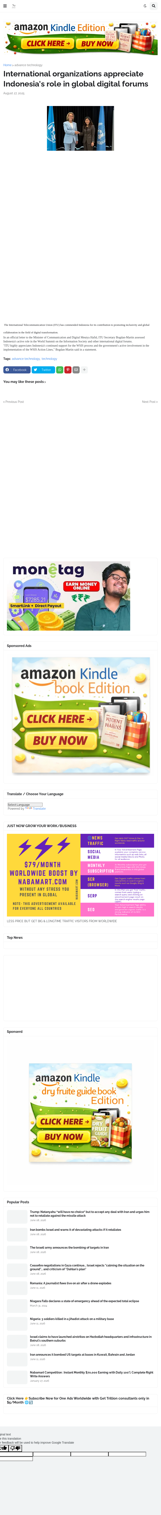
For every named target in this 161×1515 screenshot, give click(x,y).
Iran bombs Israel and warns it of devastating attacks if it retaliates (75, 1229)
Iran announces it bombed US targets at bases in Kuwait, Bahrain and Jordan (82, 1354)
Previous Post (14, 401)
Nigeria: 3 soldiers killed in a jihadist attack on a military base (72, 1319)
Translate (35, 808)
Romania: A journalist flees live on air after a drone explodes (70, 1283)
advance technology (28, 65)
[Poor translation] (15, 1448)
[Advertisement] (80, 194)
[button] (5, 6)
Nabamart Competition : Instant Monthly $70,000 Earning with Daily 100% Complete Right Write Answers (91, 1374)
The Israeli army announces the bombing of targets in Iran (69, 1247)
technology (49, 358)
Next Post (149, 401)
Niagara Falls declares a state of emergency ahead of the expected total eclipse (84, 1301)
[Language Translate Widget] (25, 805)
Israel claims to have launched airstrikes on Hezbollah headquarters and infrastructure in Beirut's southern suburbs (91, 1338)
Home (7, 65)
